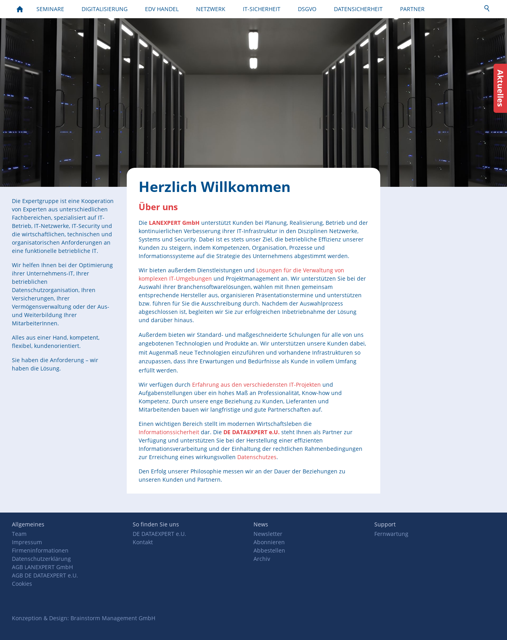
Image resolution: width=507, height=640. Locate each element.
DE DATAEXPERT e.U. (159, 533)
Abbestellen (269, 550)
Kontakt (143, 542)
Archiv (262, 558)
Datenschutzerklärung (41, 558)
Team (19, 533)
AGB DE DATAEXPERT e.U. (45, 575)
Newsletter (268, 533)
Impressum (27, 542)
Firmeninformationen (40, 550)
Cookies (22, 583)
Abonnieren (269, 542)
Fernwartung (391, 533)
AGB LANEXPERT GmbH (42, 567)
